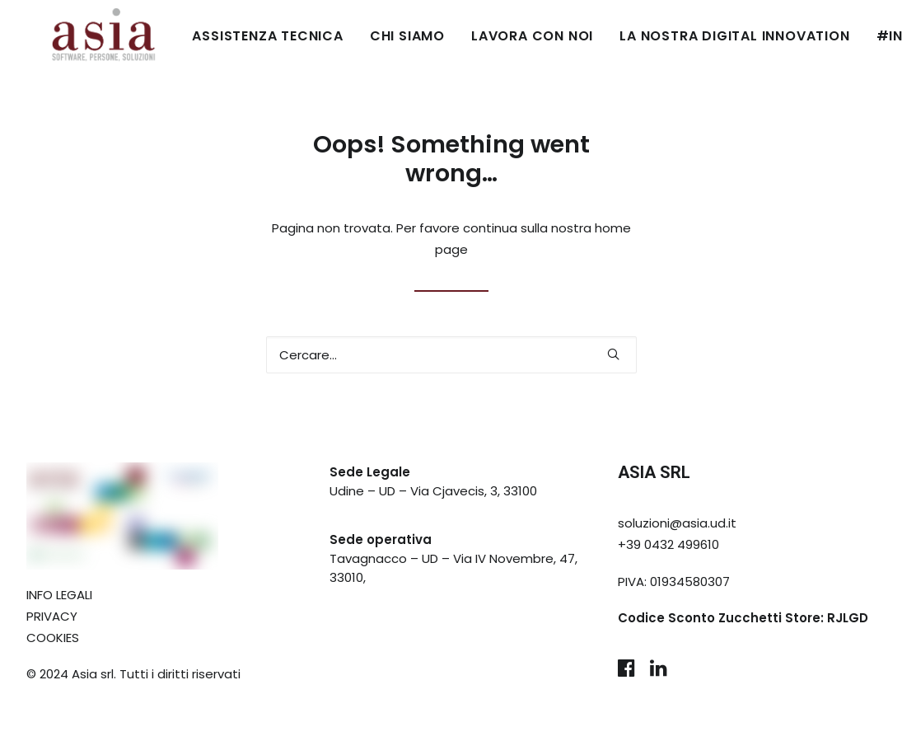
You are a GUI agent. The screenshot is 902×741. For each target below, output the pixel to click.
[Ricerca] (451, 354)
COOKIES (52, 637)
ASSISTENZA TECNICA (218, 35)
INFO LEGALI (59, 594)
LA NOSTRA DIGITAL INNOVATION (685, 35)
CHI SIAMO (357, 35)
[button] (613, 354)
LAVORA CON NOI (483, 35)
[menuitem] (224, 36)
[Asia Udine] (79, 36)
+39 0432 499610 (668, 544)
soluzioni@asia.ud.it (677, 523)
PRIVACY (51, 616)
